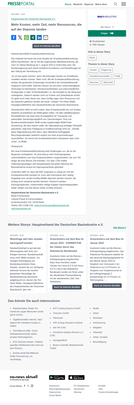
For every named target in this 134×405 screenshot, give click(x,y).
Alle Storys (107, 27)
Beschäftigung (99, 345)
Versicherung (99, 326)
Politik (118, 76)
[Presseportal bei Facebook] (23, 389)
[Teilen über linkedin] (39, 37)
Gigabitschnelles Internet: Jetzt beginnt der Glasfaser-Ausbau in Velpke (26, 326)
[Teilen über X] (20, 37)
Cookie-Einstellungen (108, 395)
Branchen (94, 83)
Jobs (100, 392)
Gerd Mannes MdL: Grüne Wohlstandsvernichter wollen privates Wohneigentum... (24, 337)
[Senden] (45, 37)
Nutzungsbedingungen (59, 392)
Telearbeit (97, 335)
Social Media (55, 398)
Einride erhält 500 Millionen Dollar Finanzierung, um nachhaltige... (24, 359)
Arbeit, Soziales (100, 340)
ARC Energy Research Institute (67, 326)
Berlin (92, 58)
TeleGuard (58, 321)
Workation (97, 321)
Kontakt (101, 389)
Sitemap (77, 395)
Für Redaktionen (81, 389)
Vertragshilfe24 (60, 343)
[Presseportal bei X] (27, 389)
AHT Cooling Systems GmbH (66, 311)
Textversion (79, 392)
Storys (68, 4)
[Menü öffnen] (123, 4)
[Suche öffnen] (115, 4)
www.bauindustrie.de (21, 208)
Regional (88, 4)
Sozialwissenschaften (100, 76)
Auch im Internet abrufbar (47, 46)
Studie (96, 311)
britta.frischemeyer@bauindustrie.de (51, 205)
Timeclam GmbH (61, 316)
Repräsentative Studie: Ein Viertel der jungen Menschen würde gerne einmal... (26, 314)
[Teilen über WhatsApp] (26, 37)
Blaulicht (77, 4)
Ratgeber (97, 331)
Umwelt (93, 70)
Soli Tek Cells (59, 331)
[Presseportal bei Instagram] (31, 389)
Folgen (107, 33)
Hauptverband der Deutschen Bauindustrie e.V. (33, 19)
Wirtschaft (108, 83)
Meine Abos (101, 4)
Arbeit (96, 316)
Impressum (54, 389)
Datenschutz (55, 395)
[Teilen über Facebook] (13, 37)
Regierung (107, 70)
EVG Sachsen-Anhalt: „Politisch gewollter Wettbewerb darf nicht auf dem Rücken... (26, 348)
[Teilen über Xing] (32, 37)
